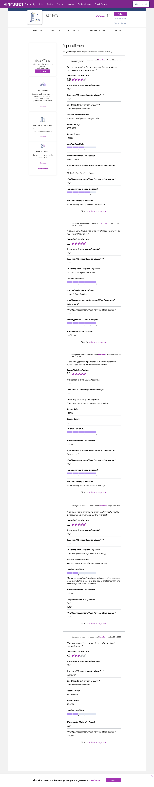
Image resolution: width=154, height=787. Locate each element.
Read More (94, 780)
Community (30, 4)
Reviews (70, 4)
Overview (37, 30)
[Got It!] (113, 780)
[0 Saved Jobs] (43, 168)
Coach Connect (102, 4)
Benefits (55, 30)
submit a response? (98, 211)
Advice (50, 4)
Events (60, 4)
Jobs (41, 4)
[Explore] (43, 107)
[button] (120, 14)
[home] (13, 4)
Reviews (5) (74, 30)
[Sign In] (42, 71)
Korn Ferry (102, 60)
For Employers (84, 4)
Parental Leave (97, 30)
